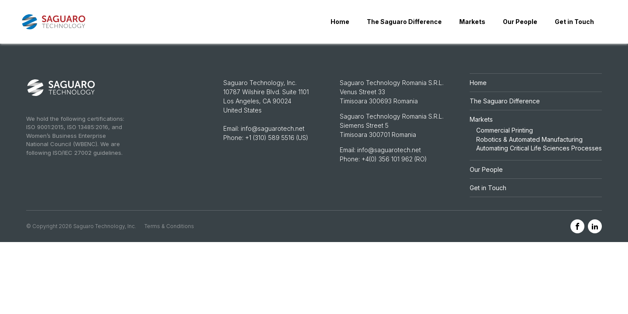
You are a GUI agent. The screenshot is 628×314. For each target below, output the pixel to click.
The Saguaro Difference (404, 21)
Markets (472, 21)
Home (340, 21)
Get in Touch (574, 21)
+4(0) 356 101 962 (388, 159)
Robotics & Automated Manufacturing (529, 139)
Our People (520, 21)
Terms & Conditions (169, 226)
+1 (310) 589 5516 (269, 137)
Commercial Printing (504, 130)
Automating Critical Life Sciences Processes (539, 148)
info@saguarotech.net (272, 128)
